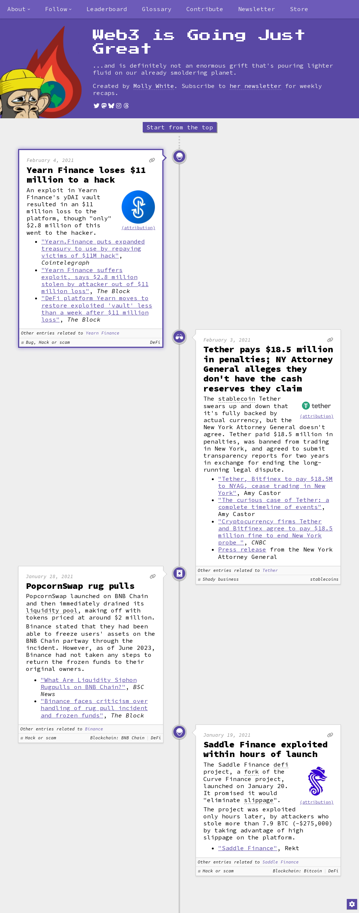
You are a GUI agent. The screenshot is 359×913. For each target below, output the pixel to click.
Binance (94, 729)
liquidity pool (52, 610)
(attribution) (138, 227)
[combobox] (19, 9)
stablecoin (236, 398)
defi (281, 764)
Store (299, 9)
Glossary (157, 9)
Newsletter (256, 9)
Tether (270, 570)
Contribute (204, 9)
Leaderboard (107, 9)
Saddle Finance (281, 862)
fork (251, 771)
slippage (259, 800)
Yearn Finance (102, 333)
